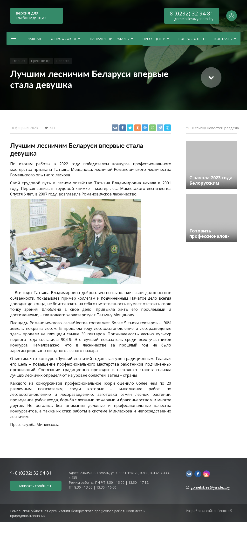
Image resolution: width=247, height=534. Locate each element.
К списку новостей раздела (215, 127)
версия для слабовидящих (31, 15)
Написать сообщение (36, 485)
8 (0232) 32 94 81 (191, 13)
